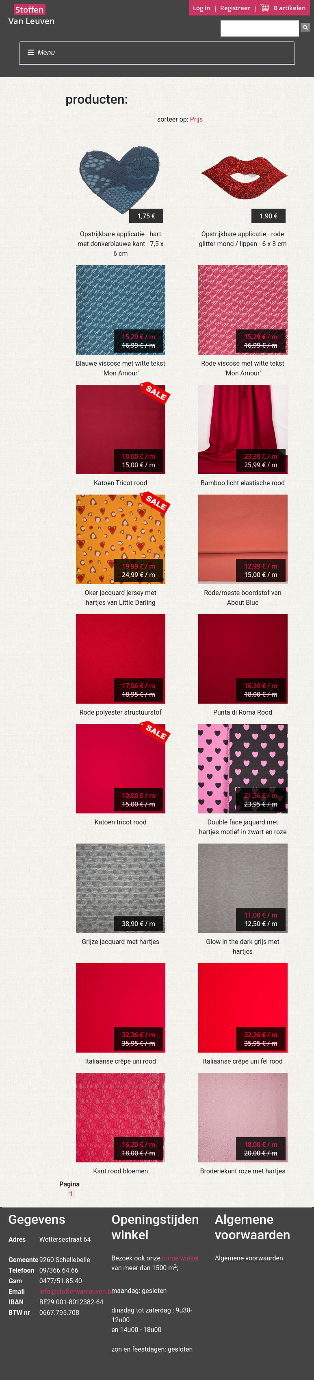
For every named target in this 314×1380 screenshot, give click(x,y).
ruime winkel (180, 1258)
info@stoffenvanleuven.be (77, 1291)
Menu (41, 53)
